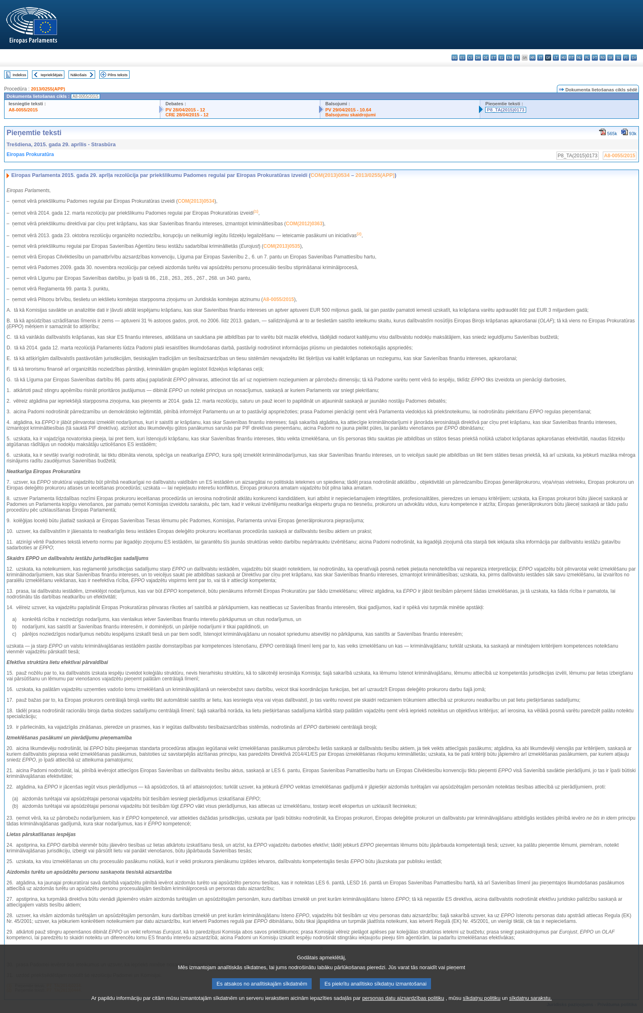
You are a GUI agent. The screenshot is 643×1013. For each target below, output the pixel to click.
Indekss (19, 75)
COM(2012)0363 (304, 224)
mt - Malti (571, 57)
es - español (462, 57)
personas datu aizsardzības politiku (403, 1007)
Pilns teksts (118, 75)
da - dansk (478, 57)
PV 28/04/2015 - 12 (185, 109)
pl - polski (587, 57)
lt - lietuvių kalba (556, 57)
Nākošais (79, 75)
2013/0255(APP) (48, 88)
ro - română (603, 57)
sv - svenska (634, 57)
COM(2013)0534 (329, 175)
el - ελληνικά (501, 57)
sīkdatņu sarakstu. (530, 1007)
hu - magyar (564, 57)
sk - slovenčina (610, 57)
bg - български (454, 57)
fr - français (517, 57)
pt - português (595, 57)
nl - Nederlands (579, 57)
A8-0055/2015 (23, 109)
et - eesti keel (493, 57)
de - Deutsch (486, 57)
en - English (509, 57)
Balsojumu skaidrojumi (350, 114)
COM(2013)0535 (281, 246)
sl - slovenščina (618, 57)
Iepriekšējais (51, 75)
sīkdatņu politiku (482, 1007)
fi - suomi (626, 57)
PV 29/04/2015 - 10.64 (348, 109)
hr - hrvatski (532, 57)
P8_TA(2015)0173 (505, 109)
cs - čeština (470, 57)
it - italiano (540, 57)
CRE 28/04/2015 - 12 (186, 114)
